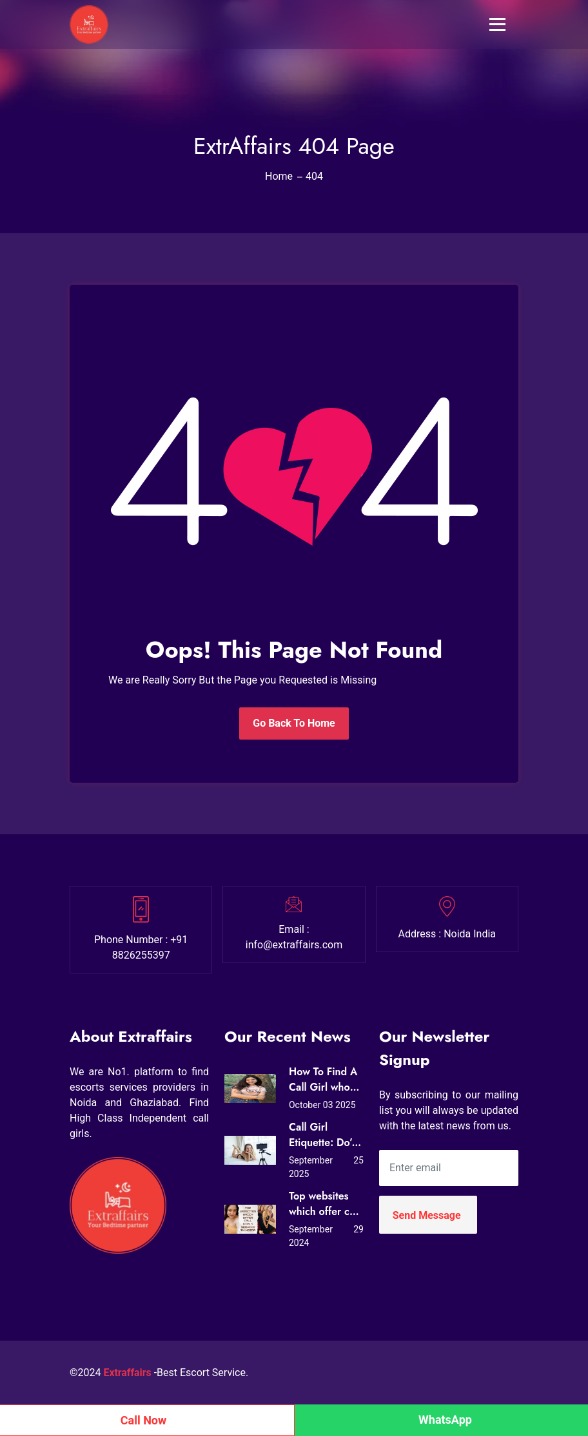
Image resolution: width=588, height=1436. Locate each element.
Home (279, 176)
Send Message (427, 1215)
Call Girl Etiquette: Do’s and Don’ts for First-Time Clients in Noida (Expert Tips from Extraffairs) (323, 1135)
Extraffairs (128, 1372)
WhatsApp (445, 1419)
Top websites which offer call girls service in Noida (324, 1204)
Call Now (144, 1420)
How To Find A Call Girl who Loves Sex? (323, 1079)
